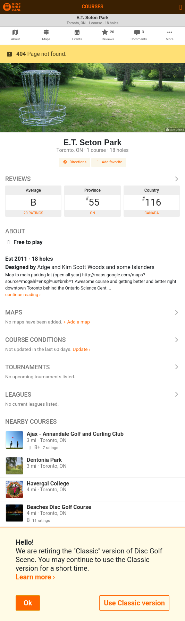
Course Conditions (92, 339)
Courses (92, 6)
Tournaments (92, 367)
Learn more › (35, 577)
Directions (74, 162)
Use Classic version (134, 603)
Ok (27, 603)
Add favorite (108, 162)
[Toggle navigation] (180, 7)
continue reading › (23, 294)
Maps (92, 312)
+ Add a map (77, 322)
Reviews (92, 178)
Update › (81, 349)
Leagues (92, 394)
